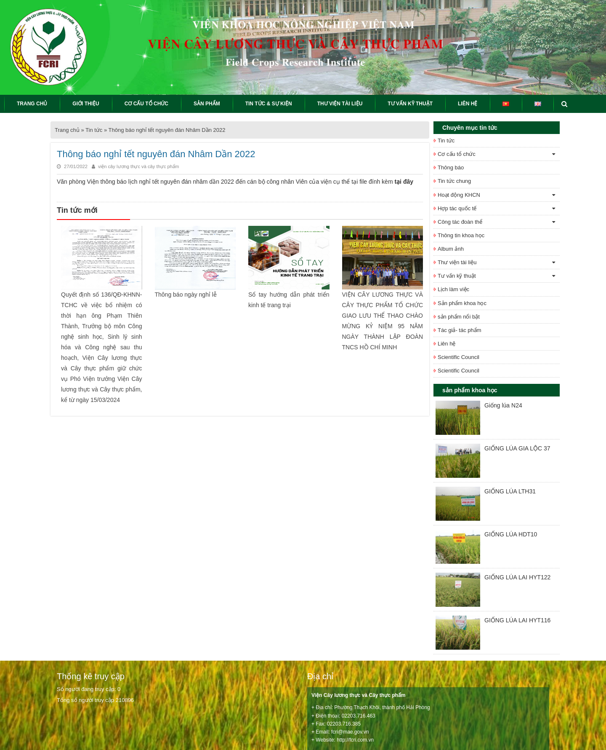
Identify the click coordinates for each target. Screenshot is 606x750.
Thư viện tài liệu (457, 262)
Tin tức (93, 130)
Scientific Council (458, 357)
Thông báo (451, 167)
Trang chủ (67, 130)
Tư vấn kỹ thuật (457, 276)
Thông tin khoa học (461, 235)
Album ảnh (451, 249)
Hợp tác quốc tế (457, 208)
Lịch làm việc (453, 289)
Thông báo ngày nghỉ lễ (186, 294)
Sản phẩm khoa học (462, 303)
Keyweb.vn (245, 739)
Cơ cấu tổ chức (457, 154)
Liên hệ (446, 343)
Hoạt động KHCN (459, 195)
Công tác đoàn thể (460, 222)
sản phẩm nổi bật (459, 316)
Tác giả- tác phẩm (459, 330)
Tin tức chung (454, 181)
